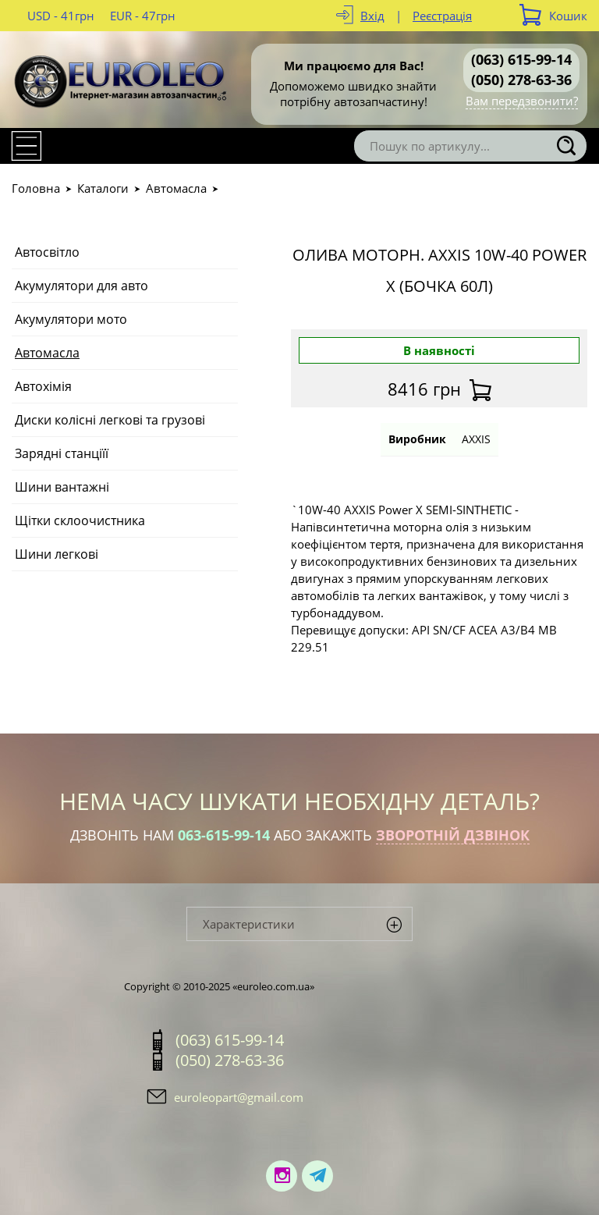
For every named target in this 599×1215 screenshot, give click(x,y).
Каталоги (103, 188)
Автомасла (176, 188)
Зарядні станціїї (61, 453)
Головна (36, 188)
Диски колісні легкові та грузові (110, 419)
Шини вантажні (62, 487)
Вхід (372, 15)
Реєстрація (442, 15)
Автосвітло (47, 252)
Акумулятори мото (71, 319)
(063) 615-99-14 (521, 59)
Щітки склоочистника (80, 520)
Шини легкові (56, 554)
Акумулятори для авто (81, 285)
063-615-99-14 (224, 835)
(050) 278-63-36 (521, 79)
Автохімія (43, 386)
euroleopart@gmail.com (238, 1097)
